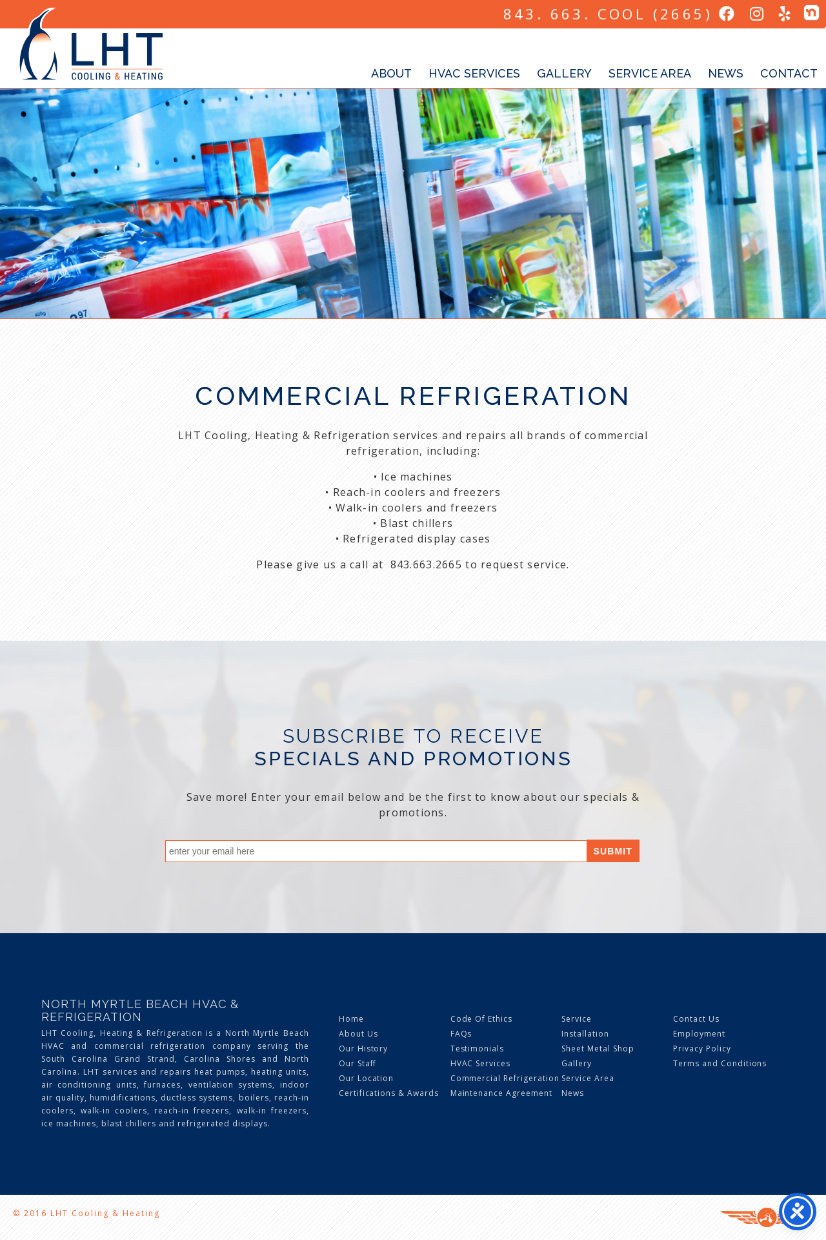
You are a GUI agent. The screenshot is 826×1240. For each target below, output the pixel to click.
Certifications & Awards (389, 1093)
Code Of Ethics (481, 1018)
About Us (358, 1033)
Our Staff (358, 1063)
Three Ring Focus (767, 1217)
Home (351, 1018)
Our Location (366, 1078)
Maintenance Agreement (501, 1093)
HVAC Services (474, 73)
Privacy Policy (701, 1048)
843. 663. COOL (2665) (607, 13)
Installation (585, 1033)
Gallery (564, 73)
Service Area (650, 73)
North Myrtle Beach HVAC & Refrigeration (140, 1010)
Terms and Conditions (720, 1063)
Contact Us (696, 1018)
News (725, 73)
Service (576, 1018)
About (391, 73)
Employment (699, 1033)
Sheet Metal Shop (597, 1048)
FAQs (461, 1033)
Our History (363, 1048)
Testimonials (477, 1048)
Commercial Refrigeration (504, 1078)
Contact (789, 73)
